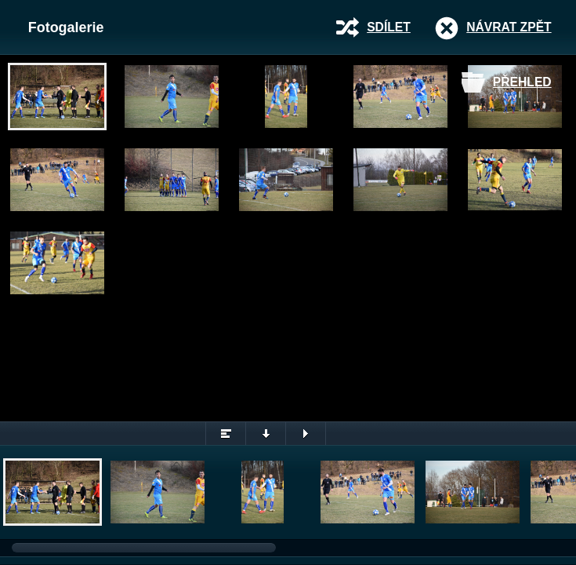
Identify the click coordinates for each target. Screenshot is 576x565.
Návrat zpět (508, 27)
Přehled (522, 82)
